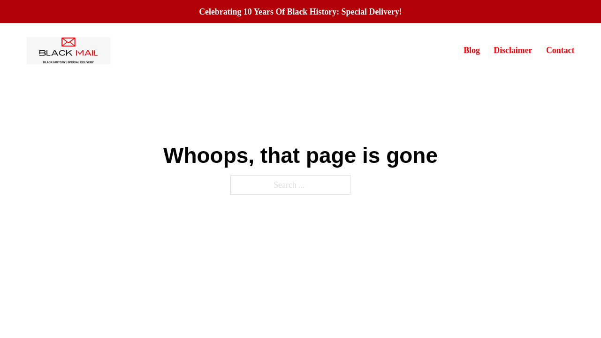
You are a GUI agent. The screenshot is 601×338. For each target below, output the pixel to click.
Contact (560, 50)
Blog (472, 50)
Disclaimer (513, 50)
